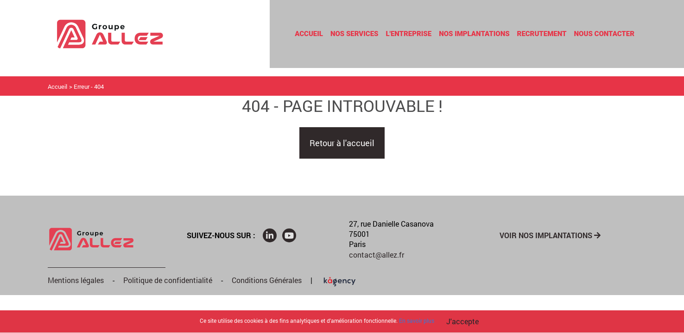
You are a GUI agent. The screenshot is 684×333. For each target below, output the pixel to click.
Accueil (309, 34)
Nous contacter (604, 34)
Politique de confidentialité (167, 280)
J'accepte (462, 321)
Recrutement (542, 34)
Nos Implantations (474, 34)
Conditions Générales (267, 280)
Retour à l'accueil (342, 142)
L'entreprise (408, 34)
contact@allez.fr (376, 254)
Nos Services (354, 34)
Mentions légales (76, 280)
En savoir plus (416, 320)
